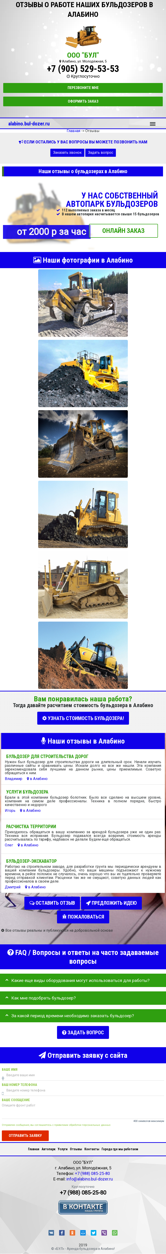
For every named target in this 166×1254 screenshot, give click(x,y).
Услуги (63, 1145)
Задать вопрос (100, 152)
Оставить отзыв (52, 902)
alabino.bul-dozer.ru (29, 124)
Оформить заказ (83, 101)
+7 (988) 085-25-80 (92, 1170)
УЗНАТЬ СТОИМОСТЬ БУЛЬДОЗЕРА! (83, 718)
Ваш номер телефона (19, 1082)
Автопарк (48, 1145)
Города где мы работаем (120, 1145)
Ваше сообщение (16, 1097)
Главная (33, 1145)
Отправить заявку (25, 1132)
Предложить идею (111, 902)
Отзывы (76, 1145)
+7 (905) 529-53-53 (83, 68)
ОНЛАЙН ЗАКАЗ (123, 230)
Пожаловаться (83, 915)
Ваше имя (9, 1066)
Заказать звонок (67, 152)
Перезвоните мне (83, 88)
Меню (153, 122)
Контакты (91, 1145)
